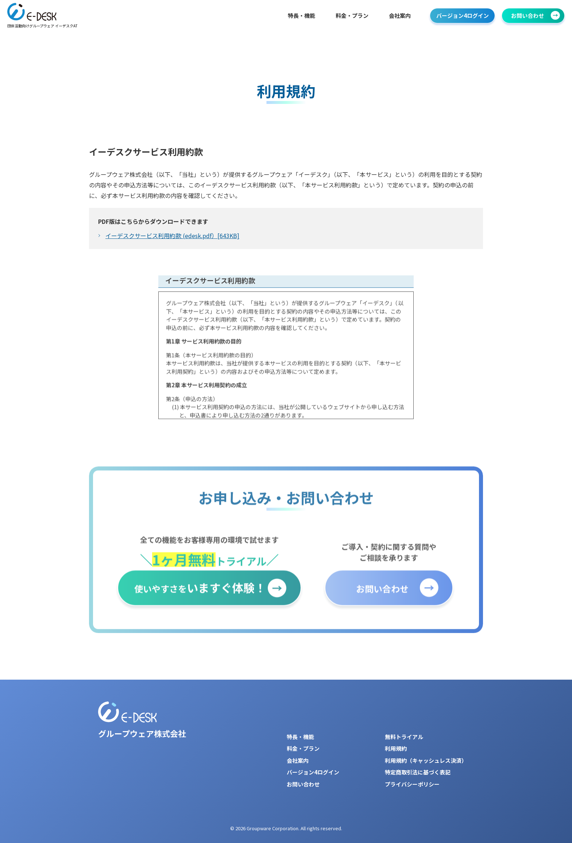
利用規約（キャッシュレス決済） (426, 760)
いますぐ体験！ (200, 594)
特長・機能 (301, 15)
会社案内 (400, 15)
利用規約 (396, 748)
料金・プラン (352, 15)
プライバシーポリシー (412, 784)
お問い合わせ (527, 15)
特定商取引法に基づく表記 (418, 772)
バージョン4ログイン (462, 15)
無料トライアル (404, 737)
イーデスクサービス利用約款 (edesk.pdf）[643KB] (172, 236)
